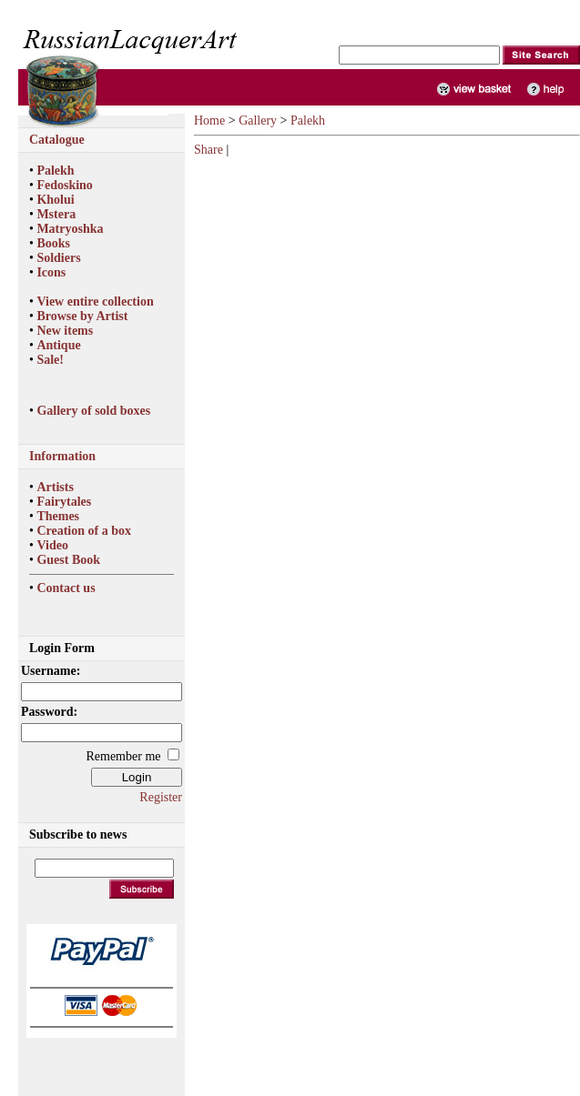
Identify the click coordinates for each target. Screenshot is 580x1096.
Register (160, 797)
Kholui (55, 199)
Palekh (55, 170)
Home (209, 120)
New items (64, 330)
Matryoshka (69, 229)
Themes (57, 516)
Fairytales (63, 501)
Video (51, 545)
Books (53, 243)
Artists (54, 487)
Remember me (123, 756)
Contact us (65, 588)
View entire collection (94, 301)
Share (208, 149)
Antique (58, 345)
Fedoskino (64, 185)
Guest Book (68, 560)
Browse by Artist (81, 316)
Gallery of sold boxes (93, 410)
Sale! (50, 360)
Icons (51, 272)
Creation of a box (83, 531)
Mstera (56, 214)
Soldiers (58, 258)
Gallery (258, 120)
